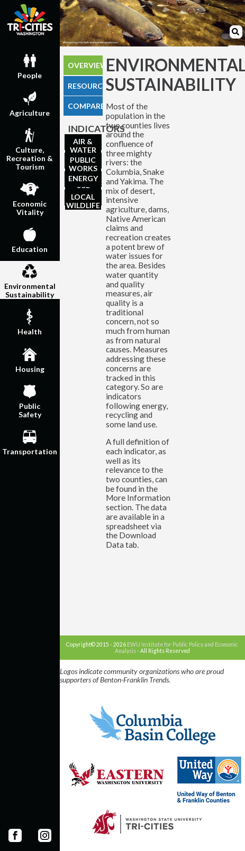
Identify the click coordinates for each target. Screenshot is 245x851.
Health (29, 321)
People (29, 65)
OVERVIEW (85, 65)
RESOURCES (85, 85)
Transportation (29, 441)
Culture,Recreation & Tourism (29, 148)
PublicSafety (30, 400)
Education (30, 239)
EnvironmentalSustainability (30, 280)
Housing (29, 358)
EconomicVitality (30, 198)
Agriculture (30, 102)
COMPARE (85, 105)
